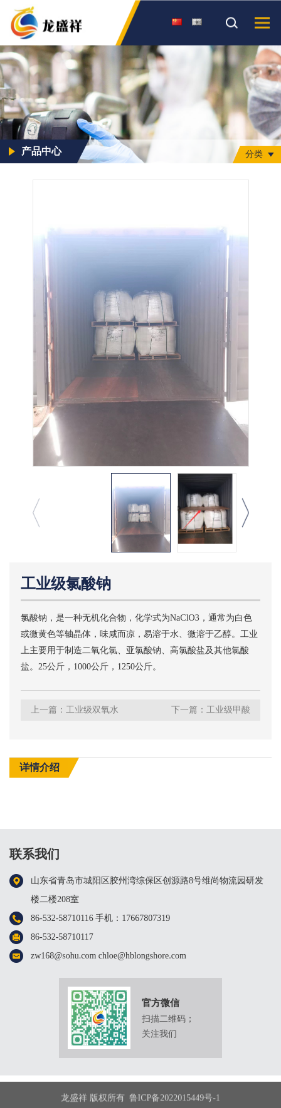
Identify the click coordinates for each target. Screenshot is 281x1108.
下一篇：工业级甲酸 (210, 709)
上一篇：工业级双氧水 (75, 709)
